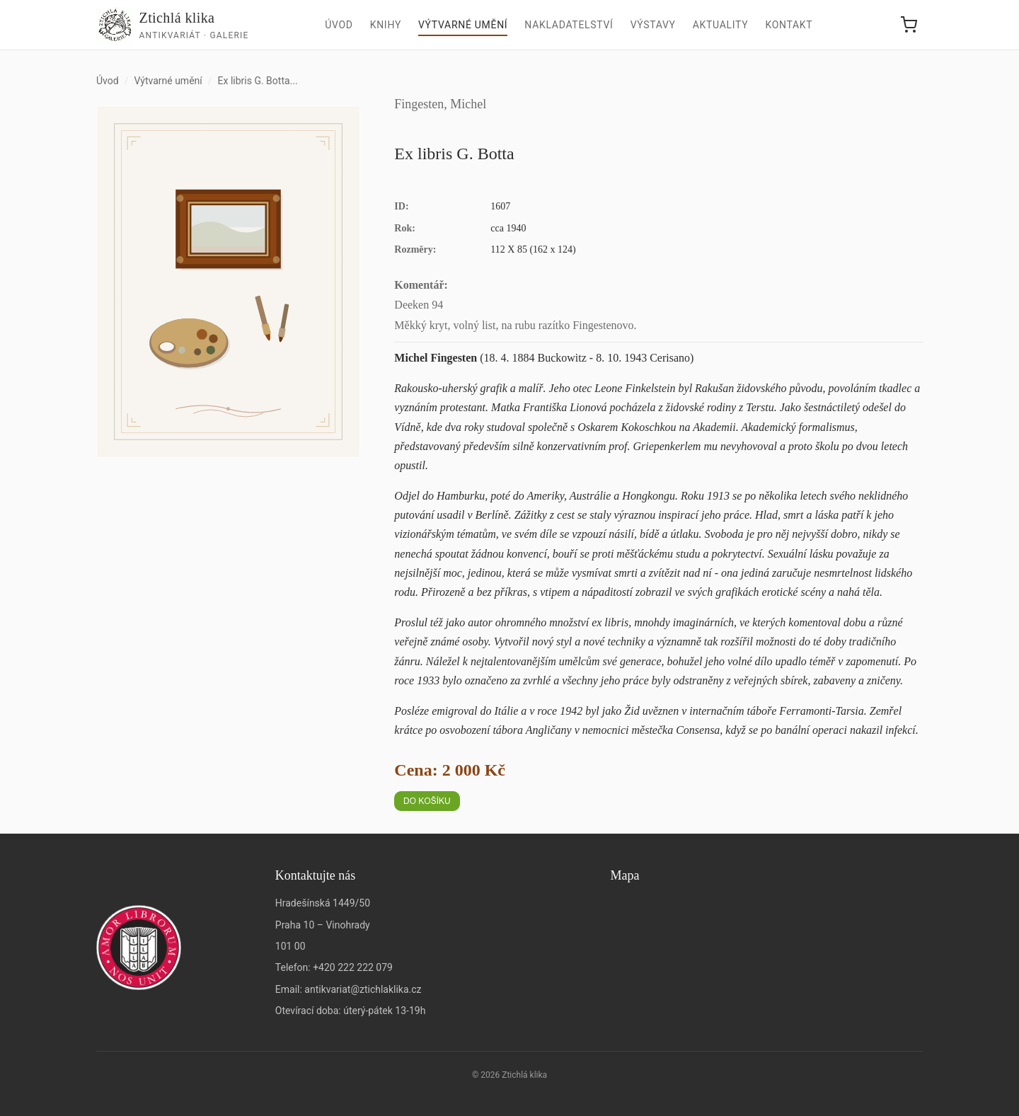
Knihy (385, 24)
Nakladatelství (568, 24)
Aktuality (721, 24)
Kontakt (788, 24)
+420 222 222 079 (353, 967)
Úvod (339, 24)
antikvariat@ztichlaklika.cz (362, 989)
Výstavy (653, 24)
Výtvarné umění (462, 24)
